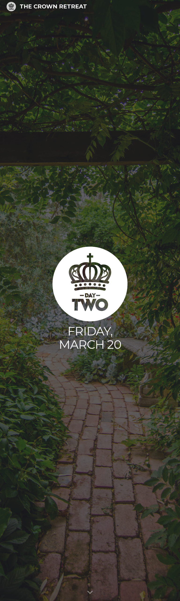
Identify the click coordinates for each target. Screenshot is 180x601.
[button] (90, 592)
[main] (89, 337)
